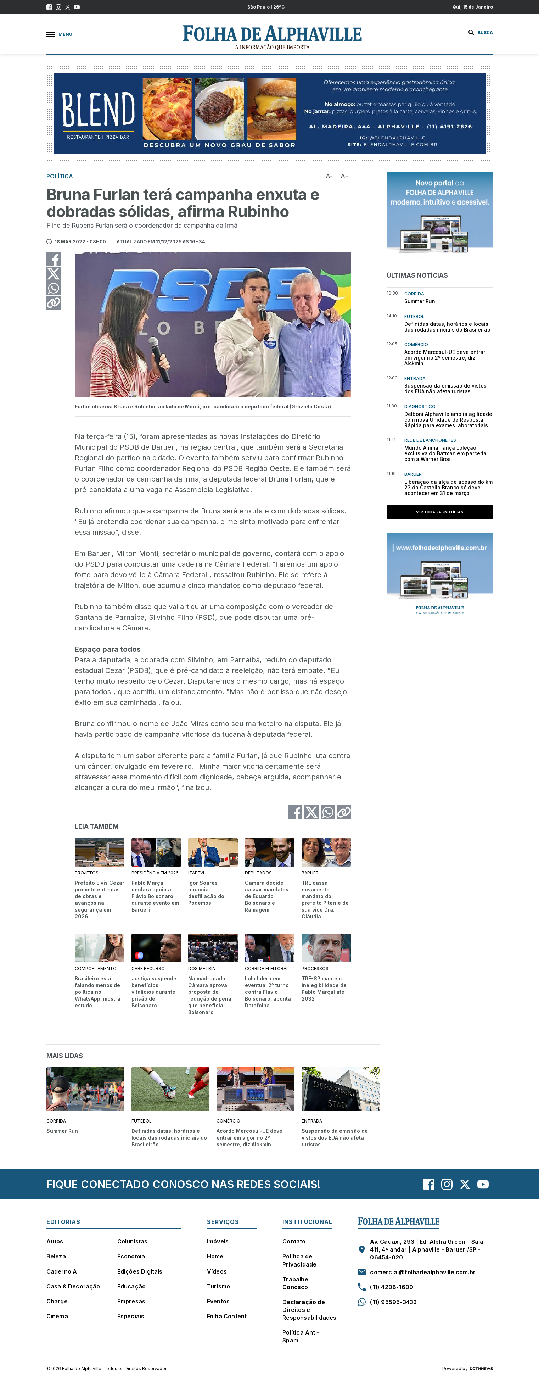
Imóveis (218, 1241)
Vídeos (217, 1271)
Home (215, 1256)
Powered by (467, 1368)
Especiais (131, 1316)
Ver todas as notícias (439, 512)
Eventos (218, 1301)
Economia (131, 1256)
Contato (293, 1241)
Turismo (218, 1286)
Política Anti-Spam (300, 1336)
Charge (57, 1301)
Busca (480, 32)
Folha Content (227, 1316)
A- (329, 176)
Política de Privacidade (299, 1260)
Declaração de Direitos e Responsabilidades (309, 1309)
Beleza (56, 1256)
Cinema (57, 1316)
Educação (131, 1286)
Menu (59, 34)
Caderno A (61, 1271)
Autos (54, 1241)
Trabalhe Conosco (295, 1283)
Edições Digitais (140, 1271)
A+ (345, 176)
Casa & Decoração (73, 1286)
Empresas (131, 1301)
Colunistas (132, 1241)
